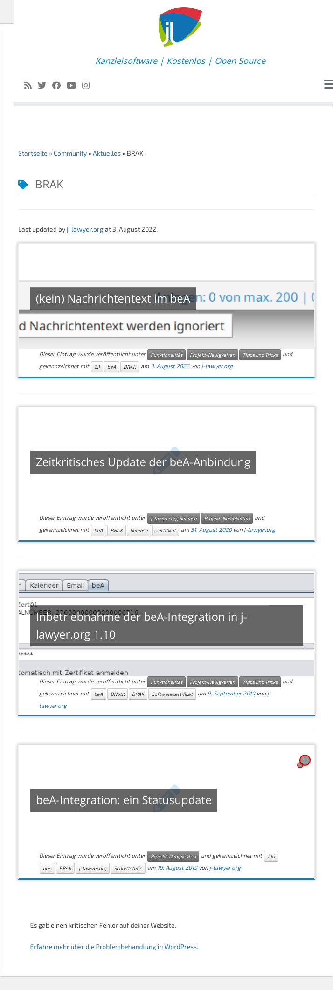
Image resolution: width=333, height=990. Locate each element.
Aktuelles (107, 153)
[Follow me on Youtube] (74, 85)
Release (139, 530)
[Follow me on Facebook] (59, 85)
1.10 (271, 856)
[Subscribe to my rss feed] (31, 85)
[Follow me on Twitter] (45, 85)
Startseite (33, 153)
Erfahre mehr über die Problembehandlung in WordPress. (114, 946)
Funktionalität (166, 355)
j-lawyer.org (85, 229)
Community (70, 153)
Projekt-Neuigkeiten (212, 355)
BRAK (130, 367)
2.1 (97, 367)
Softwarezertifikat (172, 694)
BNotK (118, 694)
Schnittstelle (128, 868)
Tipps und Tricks (260, 355)
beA (111, 367)
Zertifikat (165, 530)
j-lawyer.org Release (174, 518)
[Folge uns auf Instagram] (89, 85)
